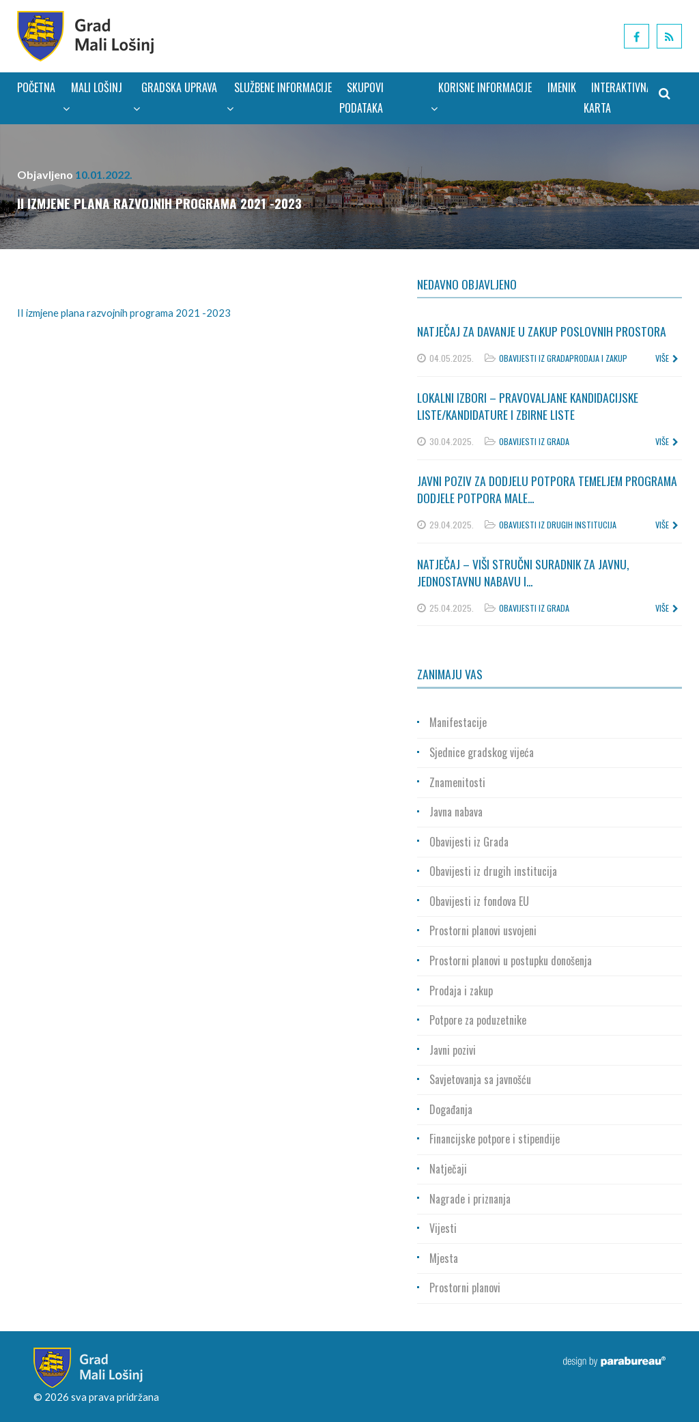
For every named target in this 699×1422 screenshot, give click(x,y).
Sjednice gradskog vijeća (481, 752)
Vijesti (443, 1228)
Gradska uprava (174, 97)
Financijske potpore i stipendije (494, 1139)
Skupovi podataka (361, 97)
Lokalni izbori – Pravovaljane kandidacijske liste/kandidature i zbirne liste (527, 405)
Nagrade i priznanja (470, 1199)
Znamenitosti (457, 782)
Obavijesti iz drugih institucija (557, 524)
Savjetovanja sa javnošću (480, 1079)
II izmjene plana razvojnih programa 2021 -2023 (124, 313)
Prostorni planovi (464, 1287)
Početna (36, 87)
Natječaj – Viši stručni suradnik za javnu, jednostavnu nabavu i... (523, 572)
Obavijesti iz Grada (534, 358)
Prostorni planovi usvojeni (483, 930)
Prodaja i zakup (598, 358)
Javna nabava (456, 812)
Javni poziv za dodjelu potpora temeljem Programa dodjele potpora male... (547, 489)
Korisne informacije (481, 97)
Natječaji (448, 1169)
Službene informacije (279, 97)
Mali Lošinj (92, 97)
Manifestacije (458, 722)
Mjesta (443, 1258)
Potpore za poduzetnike (477, 1020)
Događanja (450, 1109)
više (667, 358)
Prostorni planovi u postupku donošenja (510, 960)
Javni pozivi (452, 1050)
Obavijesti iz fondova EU (479, 901)
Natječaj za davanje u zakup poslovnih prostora (541, 331)
